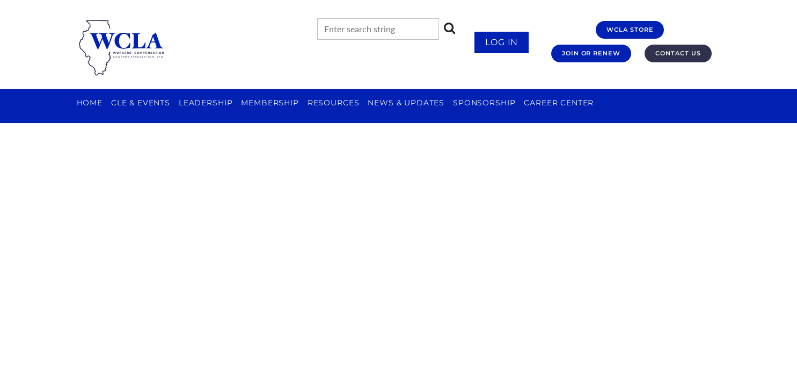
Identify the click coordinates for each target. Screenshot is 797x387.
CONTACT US (678, 53)
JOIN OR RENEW (591, 53)
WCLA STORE (630, 29)
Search (449, 28)
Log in (501, 42)
